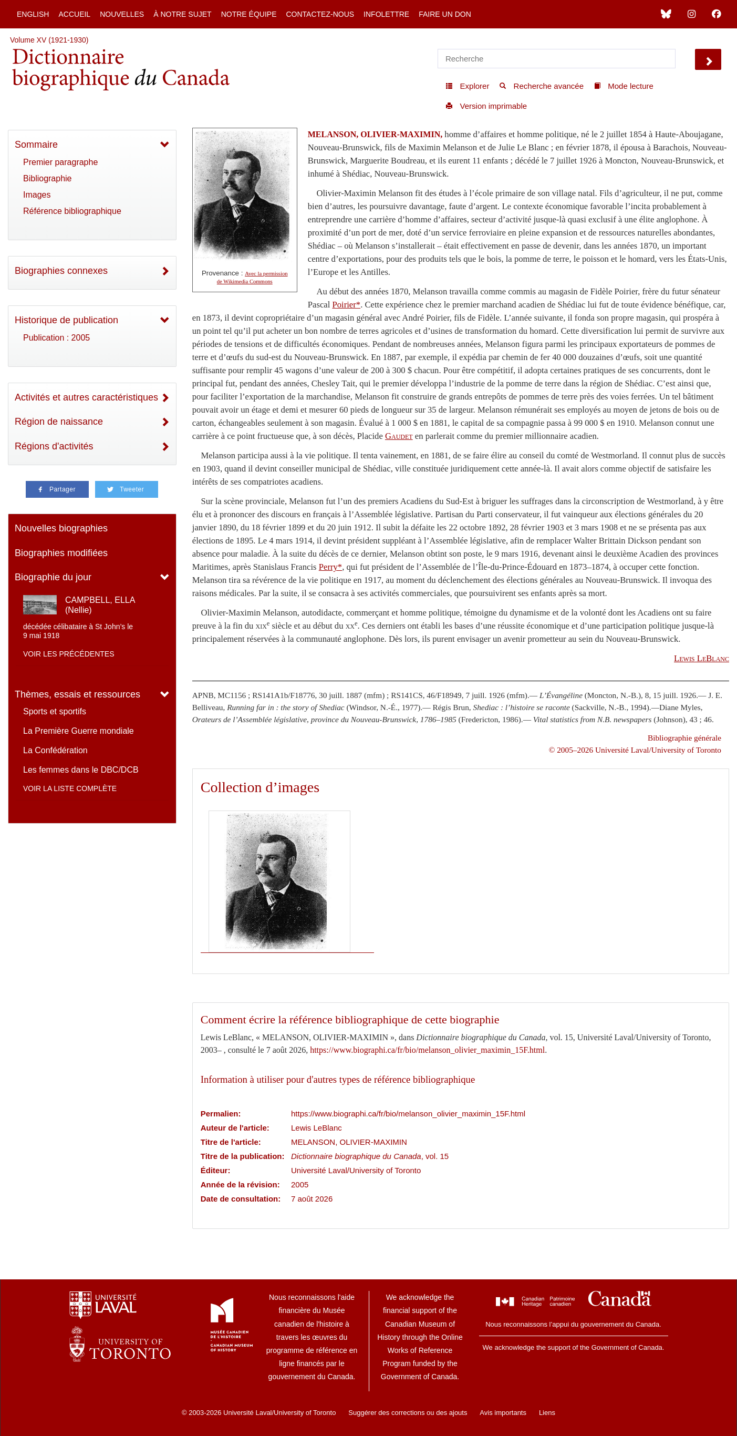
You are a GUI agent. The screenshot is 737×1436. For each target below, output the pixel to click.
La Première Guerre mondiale (78, 730)
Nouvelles (122, 14)
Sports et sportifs (54, 711)
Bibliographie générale (684, 737)
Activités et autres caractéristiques (86, 397)
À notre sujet (182, 14)
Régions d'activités (54, 446)
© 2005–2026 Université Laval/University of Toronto (635, 749)
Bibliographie (47, 178)
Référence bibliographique (72, 211)
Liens (547, 1413)
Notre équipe (249, 14)
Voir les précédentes (69, 654)
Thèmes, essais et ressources (77, 694)
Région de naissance (59, 421)
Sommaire (36, 144)
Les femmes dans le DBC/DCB (81, 769)
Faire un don (445, 14)
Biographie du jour (53, 577)
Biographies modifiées (61, 553)
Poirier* (346, 305)
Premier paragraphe (60, 162)
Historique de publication (66, 320)
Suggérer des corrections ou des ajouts (407, 1413)
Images (36, 194)
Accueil (74, 14)
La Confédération (55, 750)
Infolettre (386, 14)
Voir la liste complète (70, 788)
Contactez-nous (320, 14)
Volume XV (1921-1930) (49, 40)
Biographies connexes (61, 270)
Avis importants (503, 1413)
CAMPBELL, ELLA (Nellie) (100, 605)
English (33, 14)
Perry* (330, 567)
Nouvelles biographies (61, 528)
